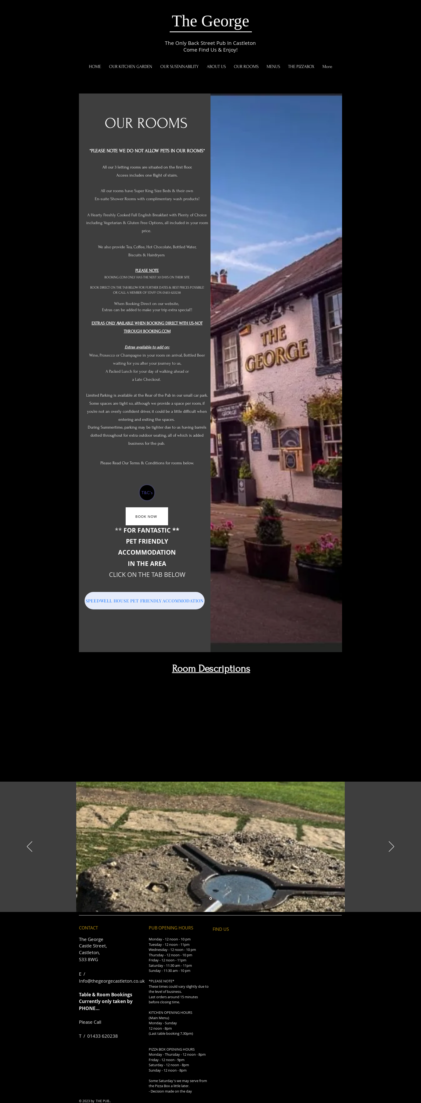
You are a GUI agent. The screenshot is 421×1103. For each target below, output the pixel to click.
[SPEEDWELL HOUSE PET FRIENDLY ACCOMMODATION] (145, 600)
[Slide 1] (210, 898)
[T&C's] (147, 492)
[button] (273, 67)
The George (210, 21)
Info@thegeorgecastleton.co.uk (112, 981)
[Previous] (29, 847)
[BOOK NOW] (147, 516)
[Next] (391, 847)
